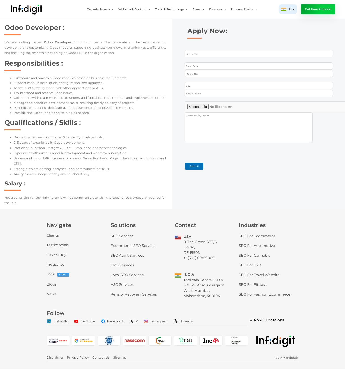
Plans (198, 9)
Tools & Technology (171, 9)
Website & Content (134, 9)
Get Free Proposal (318, 9)
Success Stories (244, 9)
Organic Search (100, 9)
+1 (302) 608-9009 (199, 258)
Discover (217, 9)
